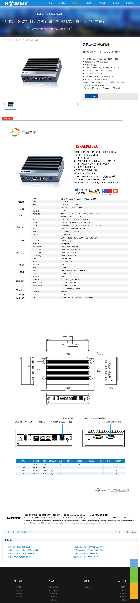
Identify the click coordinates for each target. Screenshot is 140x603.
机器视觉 (123, 600)
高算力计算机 (53, 593)
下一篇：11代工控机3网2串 (125, 539)
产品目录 (9, 46)
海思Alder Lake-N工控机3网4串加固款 (89, 557)
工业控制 (123, 597)
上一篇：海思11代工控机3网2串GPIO (18, 539)
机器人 (123, 593)
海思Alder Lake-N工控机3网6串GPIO (22, 560)
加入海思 (115, 6)
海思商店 (129, 6)
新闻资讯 (89, 6)
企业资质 (19, 600)
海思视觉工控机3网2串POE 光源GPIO (89, 553)
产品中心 (75, 6)
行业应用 (102, 6)
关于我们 (19, 593)
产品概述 (7, 125)
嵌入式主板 (54, 600)
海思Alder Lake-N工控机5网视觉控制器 (23, 557)
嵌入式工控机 (20, 46)
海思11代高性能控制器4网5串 (19, 563)
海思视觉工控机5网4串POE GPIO (87, 563)
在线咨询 (91, 103)
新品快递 (88, 593)
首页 (3, 46)
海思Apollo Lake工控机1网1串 (85, 560)
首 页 (50, 6)
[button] (4, 110)
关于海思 (62, 6)
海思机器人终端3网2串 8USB (19, 553)
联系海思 (19, 597)
